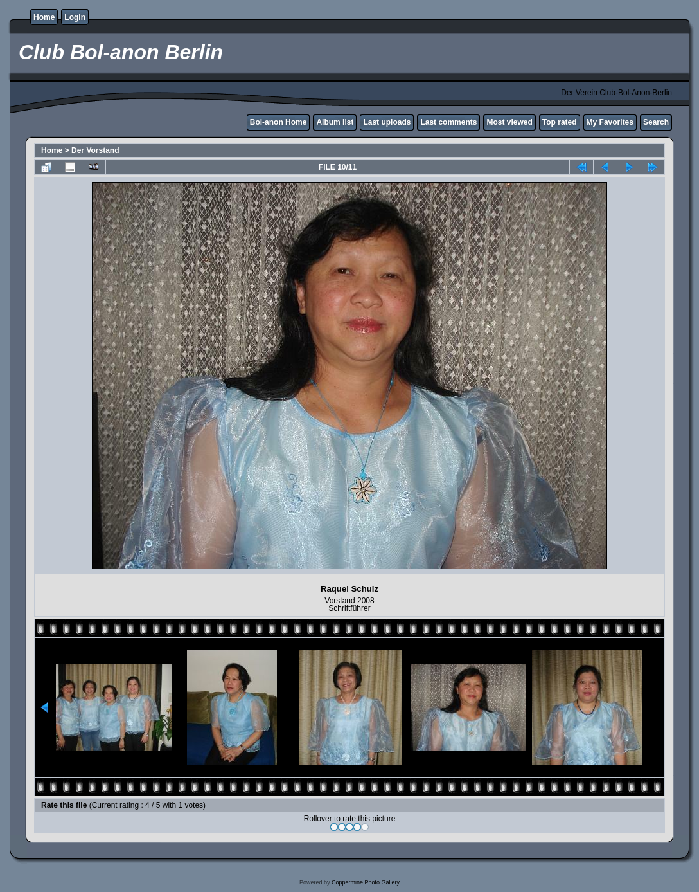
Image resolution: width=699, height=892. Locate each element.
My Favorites (610, 122)
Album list (334, 122)
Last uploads (387, 122)
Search (656, 122)
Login (74, 17)
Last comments (448, 122)
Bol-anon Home (278, 122)
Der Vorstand (95, 150)
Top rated (559, 122)
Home (44, 17)
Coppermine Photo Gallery (366, 882)
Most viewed (509, 122)
